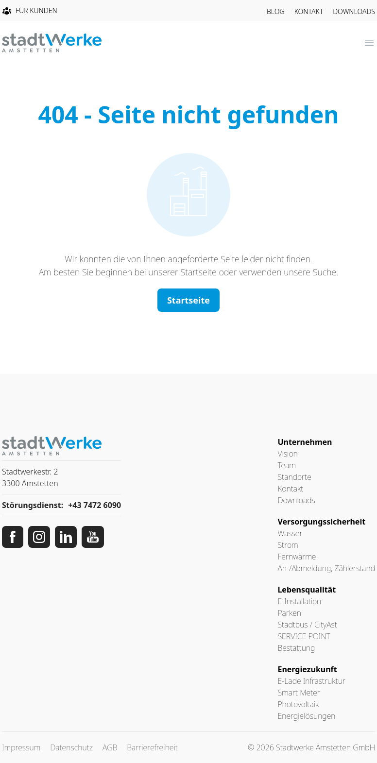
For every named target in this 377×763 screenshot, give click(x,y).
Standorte (294, 477)
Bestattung (296, 648)
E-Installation (299, 601)
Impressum (21, 747)
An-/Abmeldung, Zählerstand (326, 568)
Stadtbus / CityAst (307, 624)
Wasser (289, 533)
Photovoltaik (298, 704)
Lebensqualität (306, 589)
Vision (287, 453)
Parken (289, 613)
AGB (110, 747)
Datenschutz (71, 747)
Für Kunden (29, 11)
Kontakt (309, 11)
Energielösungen (306, 716)
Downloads (354, 11)
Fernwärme (296, 556)
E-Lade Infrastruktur (311, 681)
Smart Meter (298, 692)
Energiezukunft (307, 669)
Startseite (188, 300)
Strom (287, 545)
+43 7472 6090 (94, 505)
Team (286, 465)
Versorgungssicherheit (321, 521)
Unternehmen (304, 442)
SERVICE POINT (303, 636)
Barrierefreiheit (152, 747)
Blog (276, 11)
